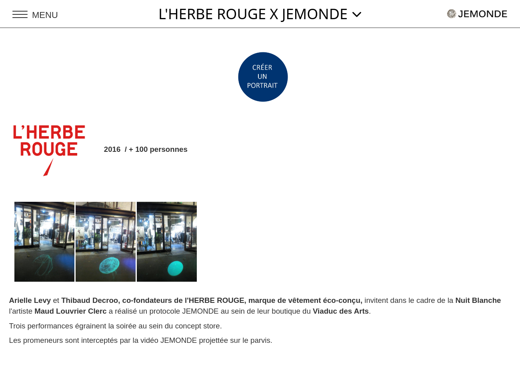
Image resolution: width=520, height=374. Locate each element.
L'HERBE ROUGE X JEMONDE (260, 14)
